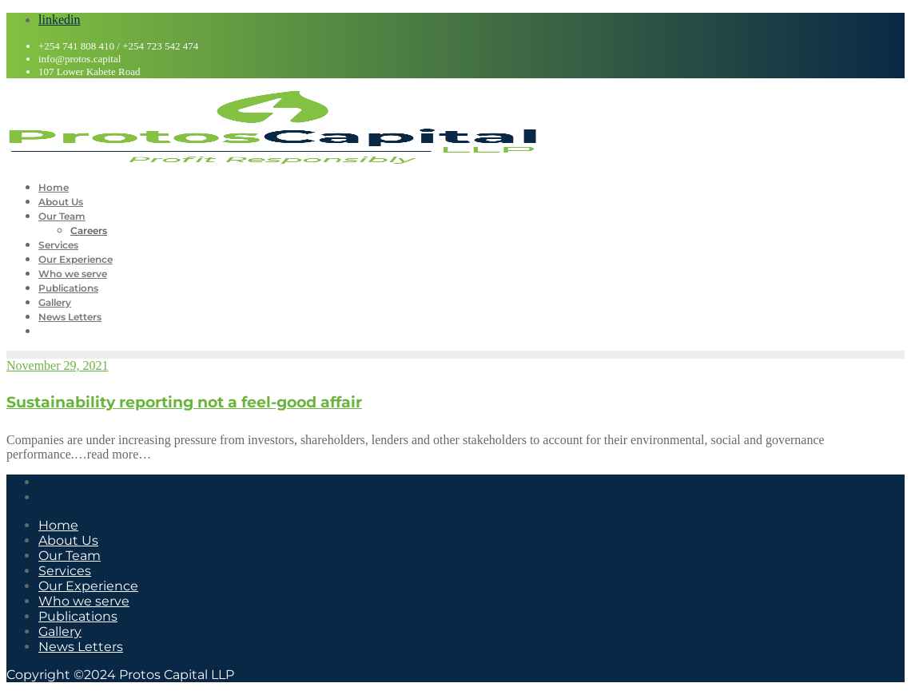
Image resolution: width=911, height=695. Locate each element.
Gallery (60, 631)
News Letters (80, 646)
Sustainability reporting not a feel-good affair (184, 402)
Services (64, 570)
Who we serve (83, 601)
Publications (77, 616)
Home (58, 525)
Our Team (69, 555)
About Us (68, 540)
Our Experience (88, 586)
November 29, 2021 (57, 365)
